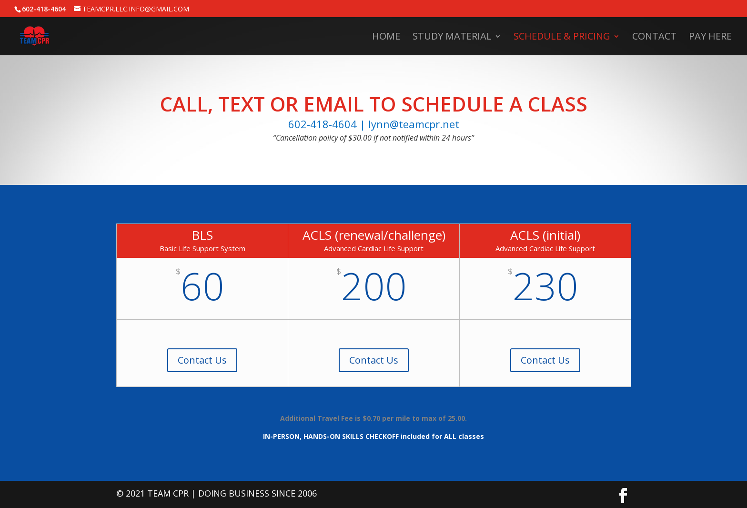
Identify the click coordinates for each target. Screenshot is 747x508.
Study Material (452, 37)
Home (386, 37)
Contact (654, 37)
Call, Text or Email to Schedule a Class (373, 103)
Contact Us (202, 360)
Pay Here (710, 37)
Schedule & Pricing (562, 37)
